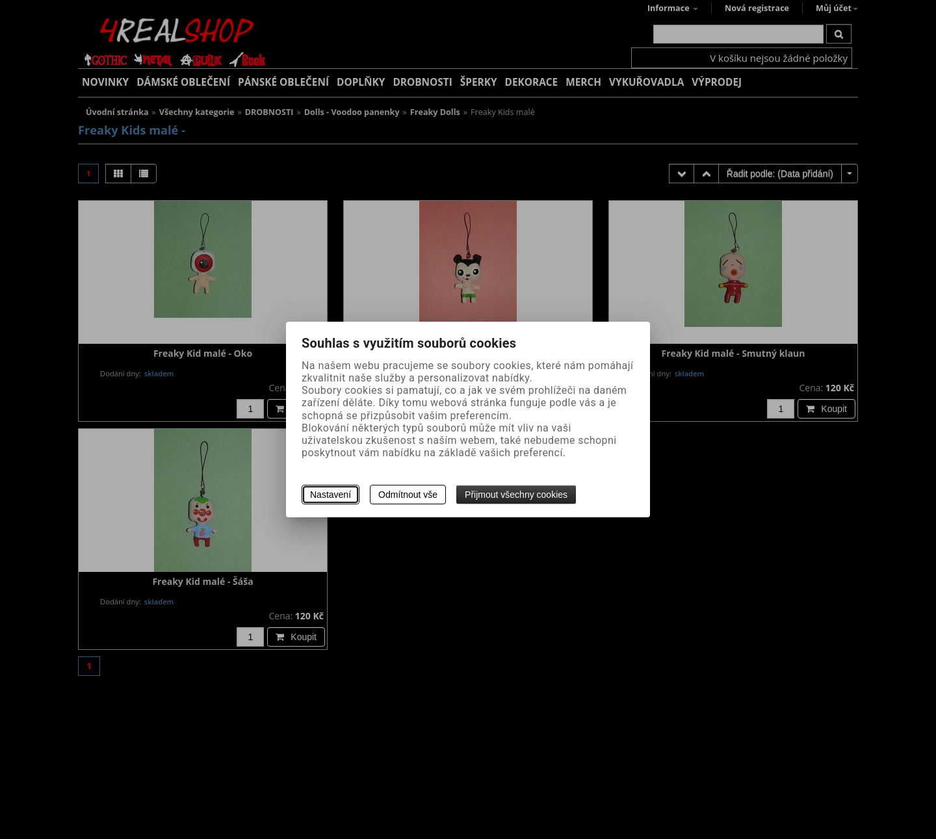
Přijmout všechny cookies (516, 494)
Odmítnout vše (407, 494)
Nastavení (330, 494)
